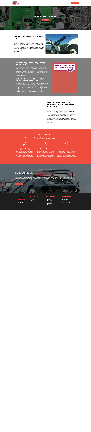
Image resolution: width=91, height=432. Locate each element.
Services (38, 3)
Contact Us (51, 3)
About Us (45, 3)
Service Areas (60, 3)
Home (32, 3)
